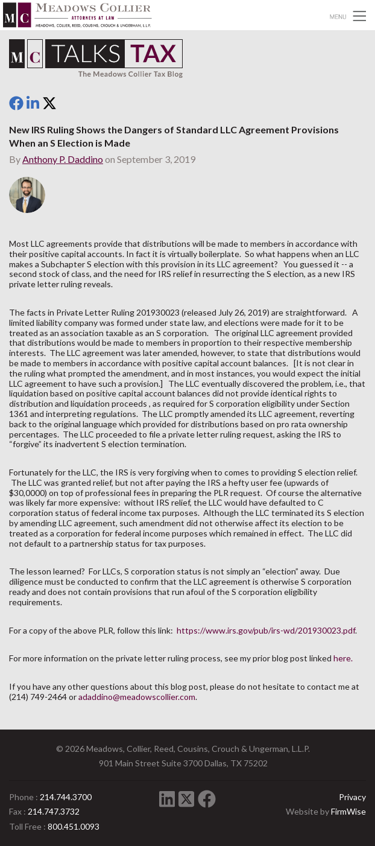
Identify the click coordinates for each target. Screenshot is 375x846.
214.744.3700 (66, 797)
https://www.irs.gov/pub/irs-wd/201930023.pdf (266, 630)
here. (343, 658)
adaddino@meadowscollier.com (136, 697)
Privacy (352, 797)
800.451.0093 (73, 826)
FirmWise (348, 811)
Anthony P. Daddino (62, 159)
